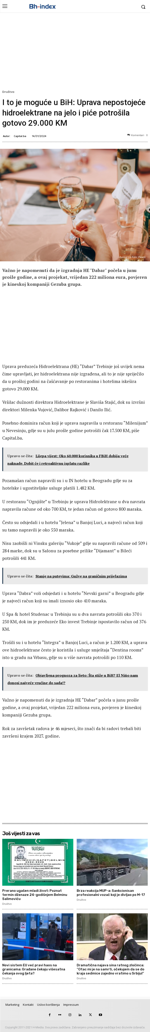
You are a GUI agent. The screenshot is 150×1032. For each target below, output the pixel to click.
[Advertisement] (75, 52)
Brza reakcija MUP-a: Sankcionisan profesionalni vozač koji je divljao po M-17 (111, 893)
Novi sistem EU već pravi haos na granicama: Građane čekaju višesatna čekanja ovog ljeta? (33, 969)
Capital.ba (20, 136)
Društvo (9, 92)
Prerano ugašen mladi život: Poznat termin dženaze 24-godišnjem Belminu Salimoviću (34, 895)
